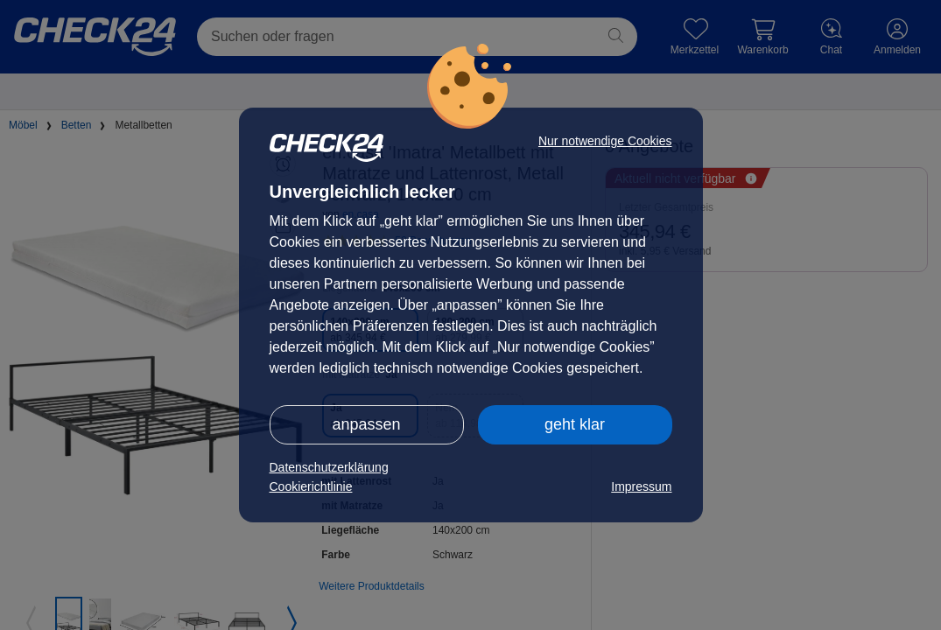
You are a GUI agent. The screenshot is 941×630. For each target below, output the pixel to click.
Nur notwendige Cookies (605, 141)
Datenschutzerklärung (329, 467)
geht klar (574, 424)
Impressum (641, 487)
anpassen (366, 424)
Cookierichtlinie (311, 487)
